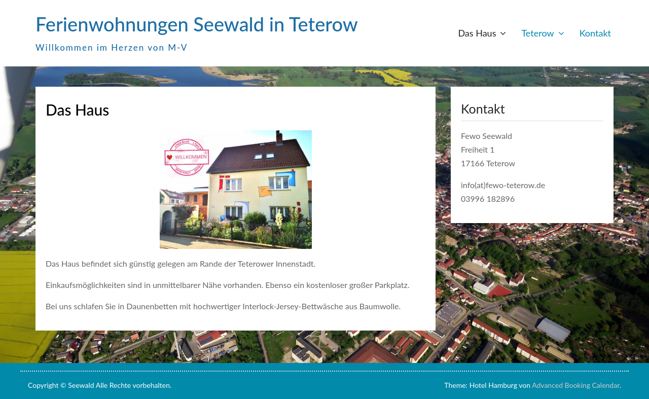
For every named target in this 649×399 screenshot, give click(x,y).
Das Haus (477, 33)
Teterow (537, 33)
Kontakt (595, 33)
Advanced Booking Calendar (576, 385)
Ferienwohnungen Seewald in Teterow (196, 23)
